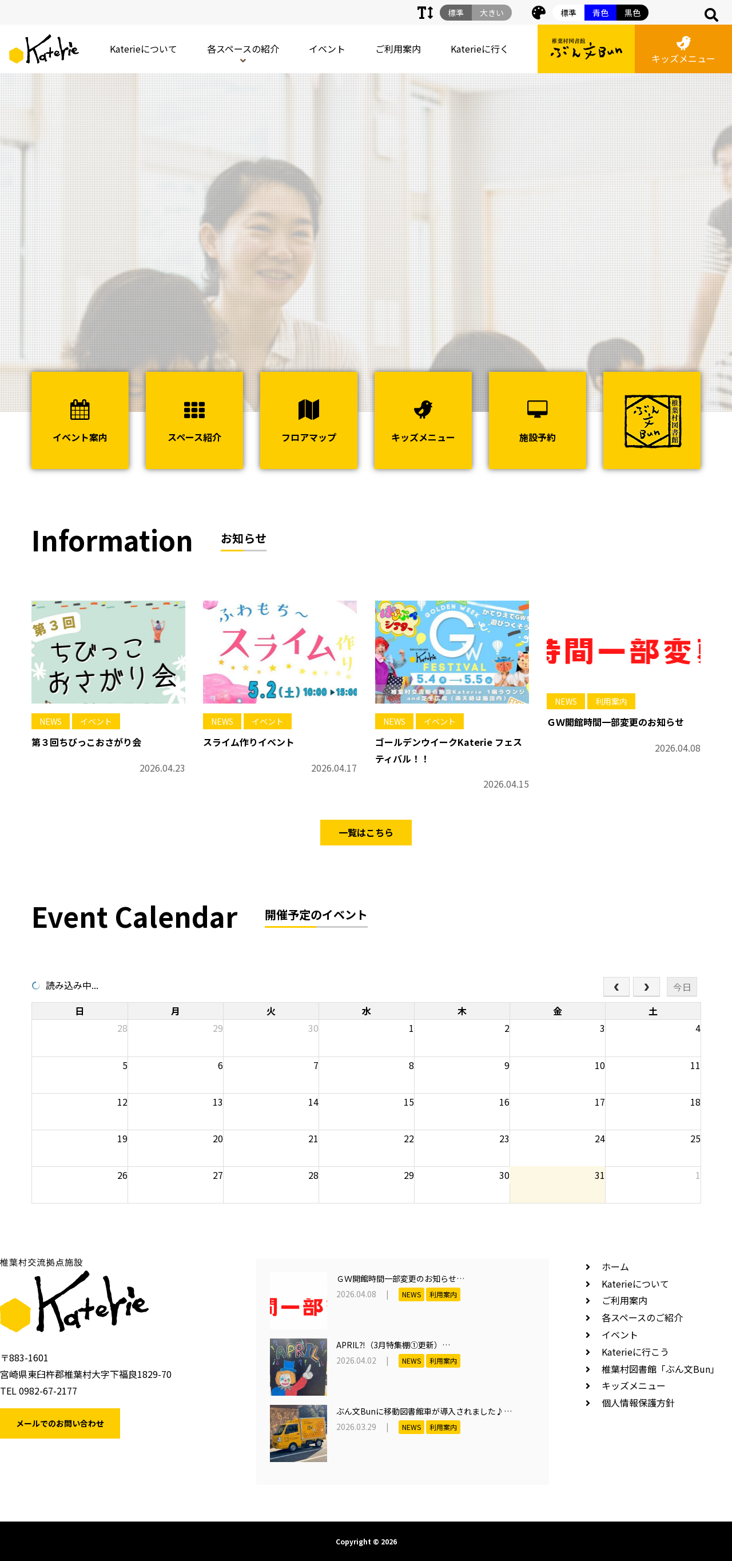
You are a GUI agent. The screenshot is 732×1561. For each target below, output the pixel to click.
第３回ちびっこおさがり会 (86, 742)
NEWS (50, 721)
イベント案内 (80, 421)
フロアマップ (308, 421)
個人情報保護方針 (638, 1402)
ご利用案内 (398, 48)
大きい (492, 12)
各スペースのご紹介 (642, 1317)
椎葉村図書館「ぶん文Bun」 (660, 1369)
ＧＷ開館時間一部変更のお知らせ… (400, 1278)
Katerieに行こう (635, 1352)
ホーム (615, 1266)
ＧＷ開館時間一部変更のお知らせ (615, 722)
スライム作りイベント (249, 742)
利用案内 (611, 701)
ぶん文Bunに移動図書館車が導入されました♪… (424, 1411)
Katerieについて (143, 48)
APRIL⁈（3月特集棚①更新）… (393, 1345)
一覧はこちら (366, 832)
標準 (568, 12)
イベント (327, 48)
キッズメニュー (683, 50)
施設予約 (537, 421)
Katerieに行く (480, 48)
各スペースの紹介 (243, 48)
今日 (682, 987)
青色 (600, 12)
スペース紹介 (194, 421)
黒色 (632, 12)
